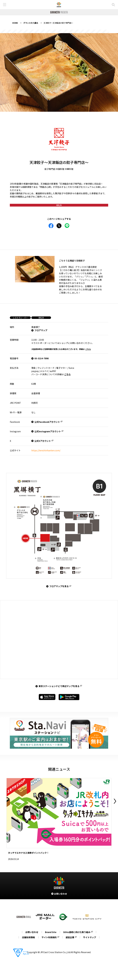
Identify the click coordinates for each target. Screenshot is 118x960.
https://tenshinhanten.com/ (45, 450)
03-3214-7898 (41, 358)
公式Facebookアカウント (47, 421)
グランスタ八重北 (30, 22)
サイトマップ (89, 937)
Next (115, 801)
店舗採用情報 (28, 937)
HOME (15, 22)
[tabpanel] (59, 72)
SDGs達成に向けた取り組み (76, 932)
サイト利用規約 (49, 937)
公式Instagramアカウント (47, 431)
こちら (88, 349)
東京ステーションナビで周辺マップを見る (59, 686)
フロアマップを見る (59, 586)
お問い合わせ (31, 932)
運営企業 (70, 937)
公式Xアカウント (42, 440)
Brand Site (50, 932)
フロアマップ (40, 330)
